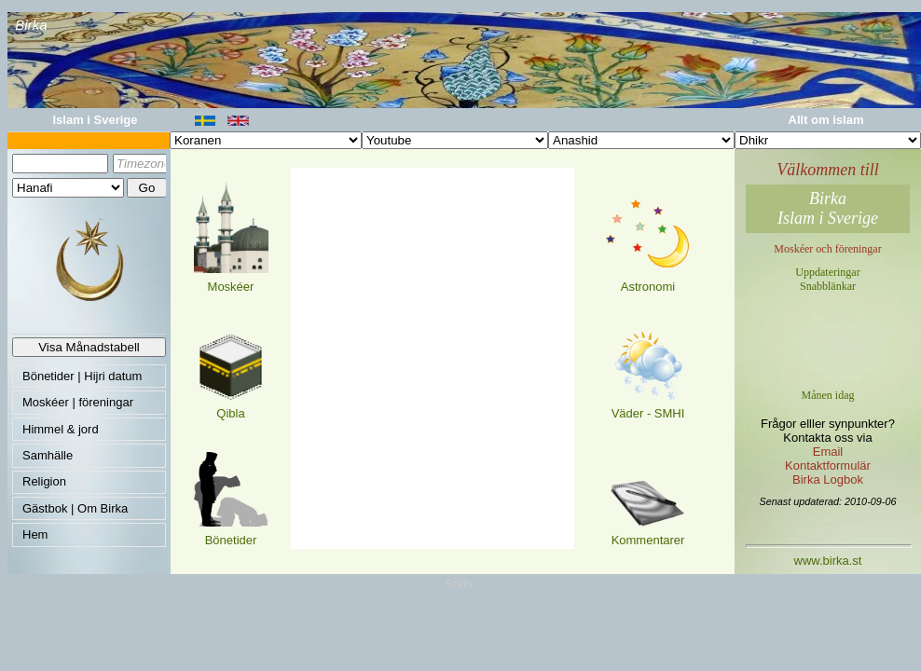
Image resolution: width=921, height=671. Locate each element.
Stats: (460, 584)
